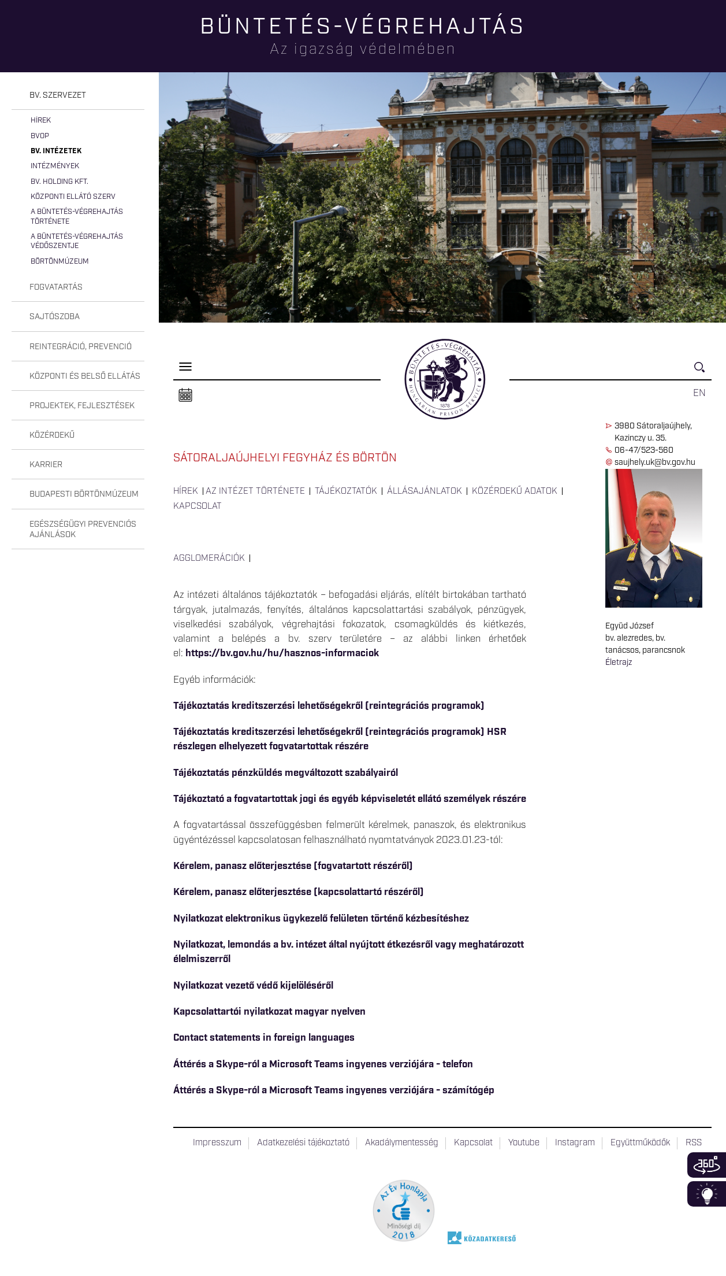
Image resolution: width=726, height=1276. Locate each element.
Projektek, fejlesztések (82, 406)
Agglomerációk (209, 558)
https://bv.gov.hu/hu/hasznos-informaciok (282, 653)
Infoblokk (706, 1194)
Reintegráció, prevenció (80, 347)
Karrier (45, 465)
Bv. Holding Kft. (59, 182)
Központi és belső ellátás (84, 376)
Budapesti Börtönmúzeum (84, 494)
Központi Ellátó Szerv (73, 197)
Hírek (41, 120)
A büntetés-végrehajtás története (77, 216)
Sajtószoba (54, 317)
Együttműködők (640, 1143)
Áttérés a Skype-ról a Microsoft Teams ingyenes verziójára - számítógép (333, 1090)
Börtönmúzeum (60, 262)
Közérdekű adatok (514, 491)
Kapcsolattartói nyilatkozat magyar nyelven (269, 1011)
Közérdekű (52, 435)
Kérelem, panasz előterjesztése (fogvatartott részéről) (293, 866)
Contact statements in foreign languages (264, 1037)
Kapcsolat (197, 506)
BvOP (40, 136)
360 (706, 1165)
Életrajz (618, 662)
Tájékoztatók (346, 491)
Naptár (185, 395)
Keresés (703, 372)
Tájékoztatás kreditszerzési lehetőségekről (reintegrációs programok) (329, 706)
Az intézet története (255, 491)
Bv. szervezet (57, 95)
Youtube (523, 1143)
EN (699, 393)
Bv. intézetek (56, 151)
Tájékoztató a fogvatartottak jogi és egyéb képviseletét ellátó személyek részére (349, 799)
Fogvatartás (56, 287)
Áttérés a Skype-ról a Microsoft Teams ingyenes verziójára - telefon (323, 1064)
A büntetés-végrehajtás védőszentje (77, 241)
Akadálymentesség (401, 1143)
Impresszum (217, 1143)
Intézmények (55, 166)
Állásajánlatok (424, 491)
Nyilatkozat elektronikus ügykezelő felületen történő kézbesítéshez (321, 918)
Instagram (575, 1143)
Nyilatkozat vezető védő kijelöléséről (253, 985)
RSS (694, 1143)
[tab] (78, 96)
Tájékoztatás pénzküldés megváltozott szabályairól (285, 773)
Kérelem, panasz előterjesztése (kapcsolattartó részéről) (298, 892)
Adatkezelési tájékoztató (303, 1143)
